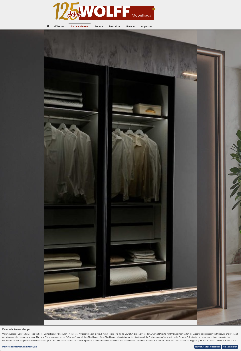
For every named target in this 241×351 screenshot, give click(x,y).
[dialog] (120, 338)
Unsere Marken (79, 26)
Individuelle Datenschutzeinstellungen (19, 347)
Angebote (146, 26)
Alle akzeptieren (230, 347)
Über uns (98, 26)
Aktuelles (130, 26)
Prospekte (114, 26)
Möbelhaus (60, 26)
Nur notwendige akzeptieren (207, 347)
